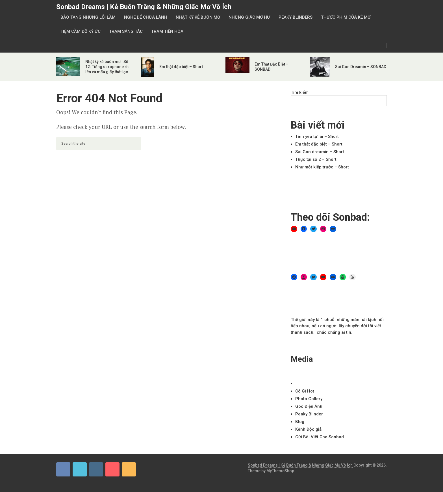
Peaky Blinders (295, 17)
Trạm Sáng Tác (126, 31)
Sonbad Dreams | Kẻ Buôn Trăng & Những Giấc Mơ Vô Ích (143, 6)
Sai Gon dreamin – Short (319, 151)
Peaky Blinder (309, 414)
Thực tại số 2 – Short (315, 159)
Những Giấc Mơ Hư (249, 17)
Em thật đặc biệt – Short (181, 66)
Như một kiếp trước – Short (322, 167)
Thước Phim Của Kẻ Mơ (345, 17)
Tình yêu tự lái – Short (317, 136)
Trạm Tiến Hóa (167, 31)
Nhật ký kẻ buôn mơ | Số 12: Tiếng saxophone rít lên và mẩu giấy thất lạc (107, 66)
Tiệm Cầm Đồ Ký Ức (80, 31)
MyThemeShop (280, 471)
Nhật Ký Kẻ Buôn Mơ (198, 17)
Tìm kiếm (300, 92)
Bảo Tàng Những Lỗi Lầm (88, 17)
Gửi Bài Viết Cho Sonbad (319, 436)
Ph (308, 398)
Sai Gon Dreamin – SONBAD (360, 66)
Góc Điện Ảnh (308, 406)
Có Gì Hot (304, 391)
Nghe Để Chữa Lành (145, 17)
